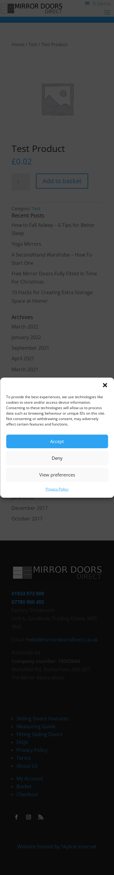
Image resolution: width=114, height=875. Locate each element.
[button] (105, 385)
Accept (57, 441)
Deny (57, 458)
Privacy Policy (57, 488)
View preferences (57, 475)
